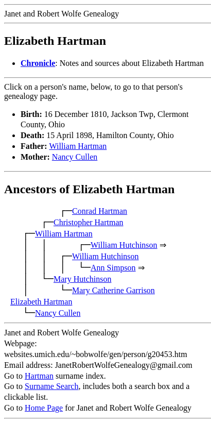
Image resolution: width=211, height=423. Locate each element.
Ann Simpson (113, 267)
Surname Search (51, 386)
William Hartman (78, 146)
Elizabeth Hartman (41, 301)
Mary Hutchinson (82, 279)
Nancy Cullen (74, 157)
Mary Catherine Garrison (113, 290)
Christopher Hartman (89, 222)
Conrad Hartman (99, 211)
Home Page (44, 407)
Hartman (39, 375)
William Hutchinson (124, 245)
